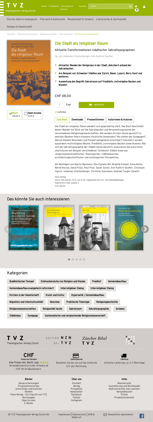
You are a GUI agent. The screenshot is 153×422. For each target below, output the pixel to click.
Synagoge (32, 315)
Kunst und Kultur (55, 295)
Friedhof (96, 281)
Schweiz (120, 309)
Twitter (76, 397)
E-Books (28, 403)
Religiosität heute (52, 309)
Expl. (68, 104)
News (44, 6)
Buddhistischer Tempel (21, 281)
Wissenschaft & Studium (80, 19)
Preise (124, 394)
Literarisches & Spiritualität (111, 19)
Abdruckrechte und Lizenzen (124, 389)
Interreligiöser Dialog (72, 288)
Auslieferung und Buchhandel (124, 386)
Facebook (76, 394)
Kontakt (83, 6)
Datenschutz (79, 414)
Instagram (76, 400)
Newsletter (76, 391)
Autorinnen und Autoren (28, 389)
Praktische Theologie (77, 302)
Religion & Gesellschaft (19, 26)
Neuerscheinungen (29, 383)
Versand (44, 362)
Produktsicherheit (124, 397)
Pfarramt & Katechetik (52, 19)
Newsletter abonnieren (118, 414)
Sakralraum (75, 309)
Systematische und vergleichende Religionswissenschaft (75, 315)
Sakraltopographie (99, 309)
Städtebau (15, 315)
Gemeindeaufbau (117, 281)
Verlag (76, 386)
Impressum (64, 414)
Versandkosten (124, 391)
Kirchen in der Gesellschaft (24, 295)
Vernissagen (28, 397)
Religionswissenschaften (22, 309)
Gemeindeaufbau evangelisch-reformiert (31, 288)
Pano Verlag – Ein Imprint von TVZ (28, 394)
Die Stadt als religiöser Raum (87, 34)
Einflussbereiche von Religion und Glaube (63, 281)
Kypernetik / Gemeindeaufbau (87, 295)
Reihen (28, 391)
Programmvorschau (28, 386)
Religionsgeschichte (107, 302)
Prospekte (54, 6)
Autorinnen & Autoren (66, 8)
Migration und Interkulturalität (26, 302)
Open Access (28, 400)
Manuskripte (124, 383)
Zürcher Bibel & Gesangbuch (22, 19)
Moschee (54, 302)
